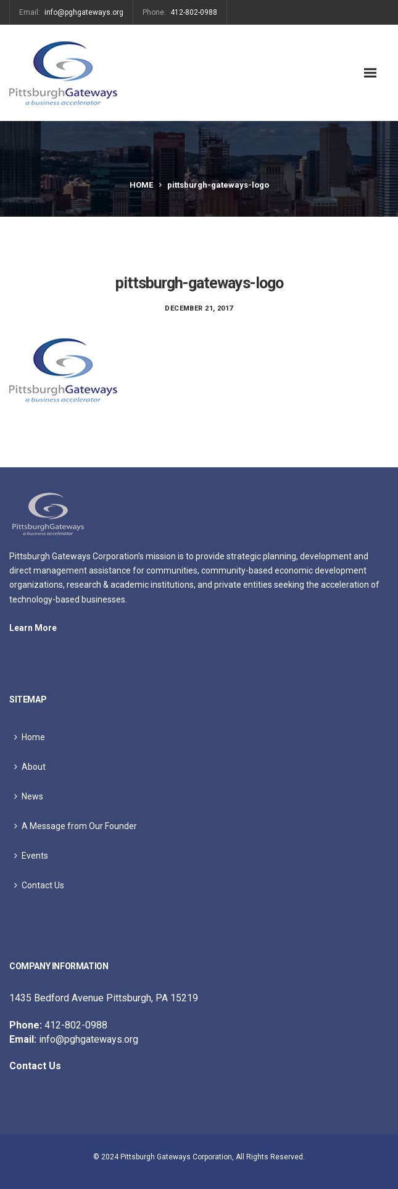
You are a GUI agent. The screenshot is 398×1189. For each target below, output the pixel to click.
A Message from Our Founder (79, 826)
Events (35, 856)
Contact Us (43, 885)
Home (141, 185)
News (32, 796)
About (34, 767)
